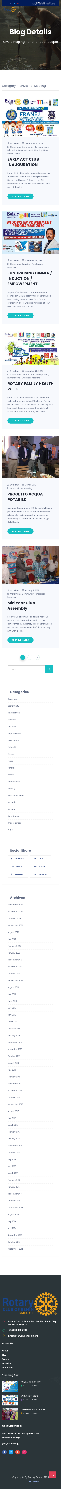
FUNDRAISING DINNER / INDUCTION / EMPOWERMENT (29, 278)
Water (10, 829)
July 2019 (12, 994)
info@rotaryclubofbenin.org (43, 4)
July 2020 (12, 939)
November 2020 (15, 911)
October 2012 (14, 1242)
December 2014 (15, 1193)
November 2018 (15, 1049)
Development (41, 146)
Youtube (40, 874)
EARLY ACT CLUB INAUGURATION (23, 162)
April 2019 (12, 1014)
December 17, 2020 (30, 1413)
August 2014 (13, 1214)
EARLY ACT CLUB (29, 1396)
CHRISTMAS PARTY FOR (33, 1409)
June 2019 (12, 1001)
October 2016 (14, 1152)
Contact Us (7, 1367)
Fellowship (12, 747)
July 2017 (12, 1118)
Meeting (38, 150)
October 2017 (14, 1097)
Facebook (18, 858)
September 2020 (15, 925)
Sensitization (13, 816)
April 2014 (12, 1228)
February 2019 (14, 1028)
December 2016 (15, 1145)
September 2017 (15, 1104)
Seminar (11, 809)
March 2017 (13, 1125)
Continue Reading (20, 196)
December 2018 (15, 1042)
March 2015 (13, 1173)
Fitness (11, 754)
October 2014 (14, 1200)
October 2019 (14, 973)
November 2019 (15, 966)
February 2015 (14, 1180)
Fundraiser (37, 264)
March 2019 (13, 1021)
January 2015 (14, 1187)
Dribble (18, 866)
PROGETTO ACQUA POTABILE (25, 497)
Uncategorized (14, 823)
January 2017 (14, 1138)
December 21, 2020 (30, 1386)
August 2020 (13, 932)
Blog (4, 1355)
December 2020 (15, 904)
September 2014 (15, 1207)
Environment (13, 377)
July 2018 (12, 1070)
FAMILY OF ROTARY (31, 1382)
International (16, 488)
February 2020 (14, 946)
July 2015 (12, 1159)
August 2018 (13, 1063)
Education (12, 150)
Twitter (40, 858)
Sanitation (12, 802)
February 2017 (14, 1132)
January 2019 (14, 1035)
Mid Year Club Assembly (21, 605)
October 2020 (14, 918)
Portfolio (6, 1363)
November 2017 (15, 1090)
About (5, 1350)
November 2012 (15, 1235)
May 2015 (12, 1166)
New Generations (16, 795)
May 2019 (12, 1008)
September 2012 (15, 1249)
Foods (10, 761)
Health (11, 774)
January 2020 (14, 953)
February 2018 (14, 1076)
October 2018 (14, 1056)
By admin (14, 143)
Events (5, 1359)
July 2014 (12, 1221)
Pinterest (17, 874)
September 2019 (15, 980)
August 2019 (13, 987)
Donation (26, 264)
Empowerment (25, 150)
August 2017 (13, 1111)
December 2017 (15, 1083)
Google (40, 866)
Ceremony (15, 146)
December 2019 (15, 959)
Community (28, 146)
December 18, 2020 (30, 1400)
